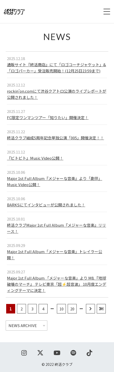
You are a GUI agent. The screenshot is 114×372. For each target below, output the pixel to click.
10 (61, 308)
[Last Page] (101, 308)
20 (72, 308)
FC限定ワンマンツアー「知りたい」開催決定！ (48, 117)
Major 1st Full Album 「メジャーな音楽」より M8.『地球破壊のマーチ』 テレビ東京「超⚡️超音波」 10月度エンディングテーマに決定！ (56, 284)
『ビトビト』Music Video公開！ (35, 158)
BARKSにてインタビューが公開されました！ (46, 204)
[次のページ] (90, 308)
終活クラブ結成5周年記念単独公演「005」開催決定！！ (55, 137)
